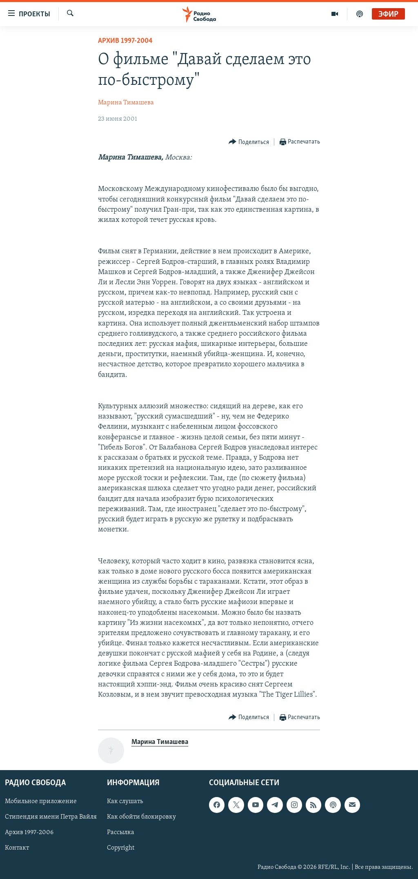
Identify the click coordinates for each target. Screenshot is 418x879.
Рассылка (120, 833)
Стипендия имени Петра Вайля (51, 817)
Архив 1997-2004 (125, 41)
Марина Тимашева (126, 103)
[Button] (249, 142)
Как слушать (125, 802)
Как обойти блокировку (141, 817)
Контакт (17, 848)
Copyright (120, 848)
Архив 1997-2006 (29, 833)
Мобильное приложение (41, 802)
